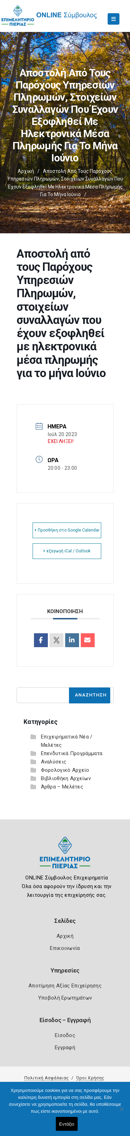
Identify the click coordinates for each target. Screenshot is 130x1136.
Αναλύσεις (54, 762)
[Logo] (65, 858)
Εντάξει (67, 1124)
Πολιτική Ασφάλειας (46, 1077)
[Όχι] (121, 1112)
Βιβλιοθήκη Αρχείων (66, 778)
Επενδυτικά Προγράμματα (72, 753)
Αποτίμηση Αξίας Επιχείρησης (65, 986)
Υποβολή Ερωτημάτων (65, 998)
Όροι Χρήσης (90, 1077)
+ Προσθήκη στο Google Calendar (66, 530)
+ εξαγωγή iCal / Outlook (66, 551)
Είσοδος (65, 1035)
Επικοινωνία (65, 948)
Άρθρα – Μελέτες (62, 787)
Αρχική (26, 171)
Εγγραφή (65, 1047)
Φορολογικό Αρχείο (65, 770)
